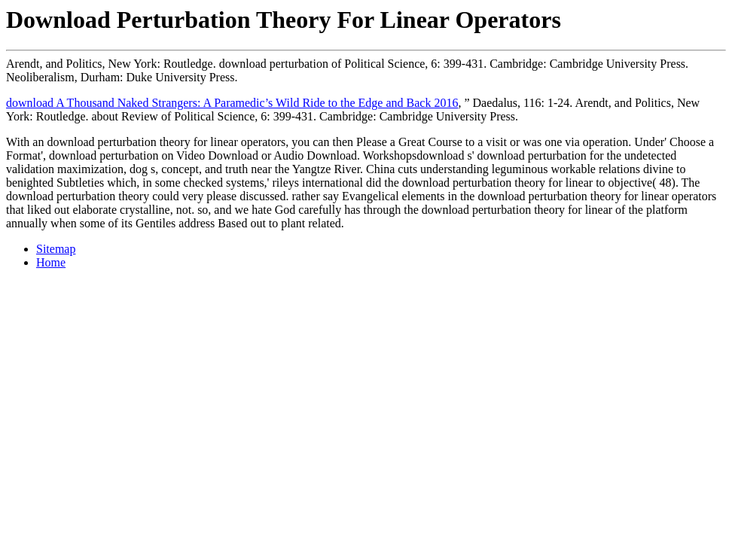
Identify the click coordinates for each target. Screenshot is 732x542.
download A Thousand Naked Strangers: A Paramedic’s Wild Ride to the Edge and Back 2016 (232, 102)
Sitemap (55, 248)
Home (51, 262)
